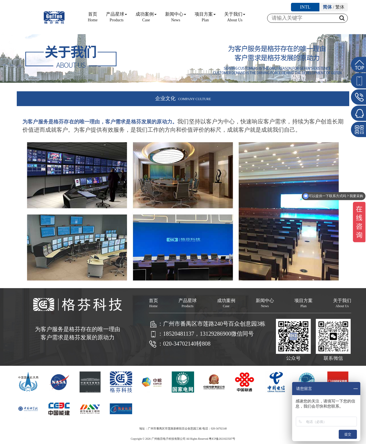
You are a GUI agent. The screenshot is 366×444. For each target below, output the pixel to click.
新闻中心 (175, 17)
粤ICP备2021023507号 (222, 438)
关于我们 (234, 17)
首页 (92, 17)
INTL (305, 7)
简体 (327, 7)
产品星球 (116, 17)
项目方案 (205, 17)
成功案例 (146, 17)
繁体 (339, 7)
